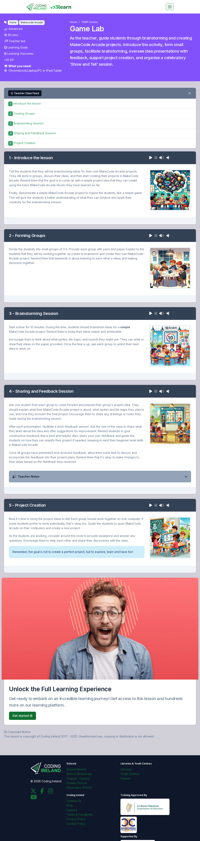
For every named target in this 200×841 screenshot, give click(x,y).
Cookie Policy (75, 823)
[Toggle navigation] (170, 6)
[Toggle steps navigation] (189, 93)
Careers (71, 810)
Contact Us (73, 801)
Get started (22, 715)
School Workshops (79, 774)
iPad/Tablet (54, 70)
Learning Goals (16, 47)
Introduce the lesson (24, 103)
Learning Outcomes (19, 53)
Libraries (126, 769)
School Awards (76, 769)
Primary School (76, 783)
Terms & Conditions (79, 814)
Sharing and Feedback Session (32, 133)
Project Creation (22, 143)
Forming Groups (21, 113)
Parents (125, 778)
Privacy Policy (75, 819)
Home (73, 22)
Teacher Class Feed (25, 93)
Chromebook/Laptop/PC (23, 70)
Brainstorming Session (26, 123)
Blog (69, 805)
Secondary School (79, 787)
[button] (100, 476)
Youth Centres (129, 774)
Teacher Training (78, 778)
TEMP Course (89, 22)
